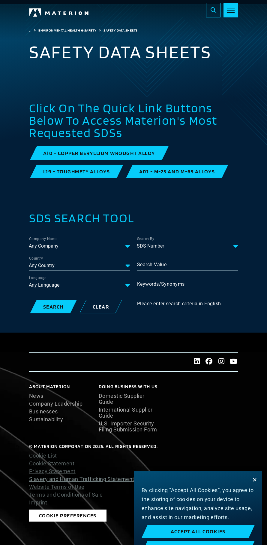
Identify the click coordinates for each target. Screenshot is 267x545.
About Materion (49, 386)
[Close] (254, 488)
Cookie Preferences (68, 515)
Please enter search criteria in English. (179, 303)
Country (36, 258)
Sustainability (46, 419)
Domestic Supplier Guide (122, 399)
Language (37, 278)
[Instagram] (221, 362)
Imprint (38, 503)
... (30, 30)
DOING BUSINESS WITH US (128, 386)
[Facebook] (209, 362)
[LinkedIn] (197, 362)
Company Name (43, 239)
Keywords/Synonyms (161, 284)
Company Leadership (55, 404)
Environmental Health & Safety (67, 30)
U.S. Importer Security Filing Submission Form (128, 427)
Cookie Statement (51, 464)
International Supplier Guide (126, 413)
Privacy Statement (52, 471)
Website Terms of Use (56, 487)
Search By (145, 239)
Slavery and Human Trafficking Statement (81, 479)
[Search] (213, 10)
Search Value (151, 264)
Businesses (43, 412)
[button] (99, 153)
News (36, 396)
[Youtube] (233, 362)
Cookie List (43, 456)
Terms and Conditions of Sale (66, 495)
